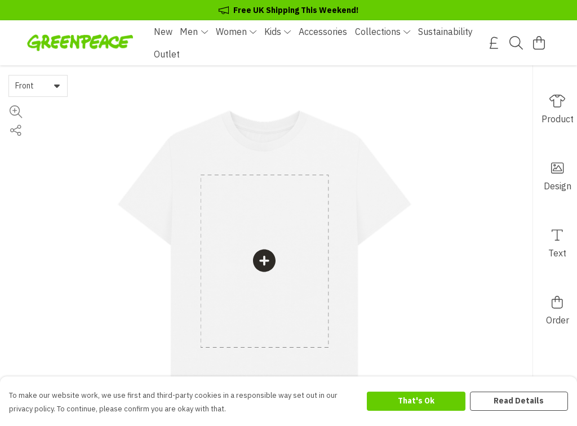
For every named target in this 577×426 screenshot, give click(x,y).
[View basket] (538, 43)
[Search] (516, 43)
